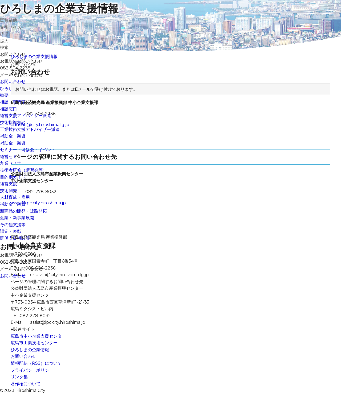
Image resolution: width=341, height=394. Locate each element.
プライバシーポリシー (32, 370)
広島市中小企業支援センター (38, 336)
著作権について (25, 383)
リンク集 (19, 376)
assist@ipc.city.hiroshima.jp (38, 202)
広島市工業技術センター (34, 342)
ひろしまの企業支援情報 (59, 8)
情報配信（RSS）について (36, 363)
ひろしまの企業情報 (30, 349)
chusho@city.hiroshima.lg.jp (40, 124)
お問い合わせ (23, 356)
